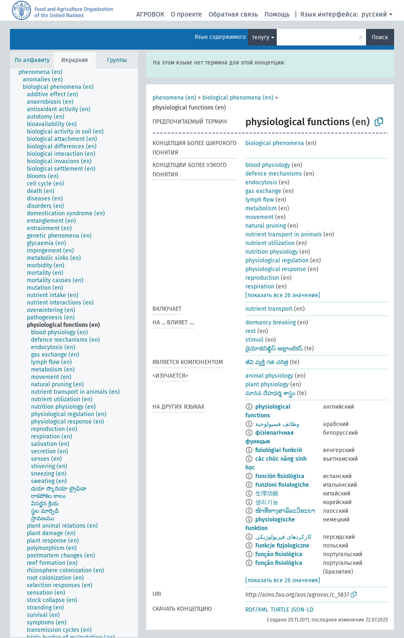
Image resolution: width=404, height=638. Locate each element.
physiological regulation (277, 260)
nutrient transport (268, 308)
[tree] (74, 353)
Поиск (380, 37)
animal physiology (269, 375)
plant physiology (267, 384)
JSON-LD (302, 609)
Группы (117, 60)
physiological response (275, 269)
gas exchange (263, 191)
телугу (260, 37)
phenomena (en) (174, 97)
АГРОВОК (150, 14)
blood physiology (267, 165)
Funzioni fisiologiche (282, 484)
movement (259, 217)
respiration (259, 286)
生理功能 (266, 493)
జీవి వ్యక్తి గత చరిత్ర (266, 362)
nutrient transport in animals (283, 234)
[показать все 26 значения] (282, 295)
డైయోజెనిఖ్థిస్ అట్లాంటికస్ (274, 348)
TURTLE (280, 609)
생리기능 (266, 502)
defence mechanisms (273, 173)
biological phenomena (274, 143)
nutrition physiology (271, 251)
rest (250, 331)
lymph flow (259, 199)
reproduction (262, 277)
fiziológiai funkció (278, 450)
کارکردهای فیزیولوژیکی (283, 536)
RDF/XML (257, 609)
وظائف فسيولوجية (277, 424)
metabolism (261, 208)
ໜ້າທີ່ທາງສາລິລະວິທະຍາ (285, 510)
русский (374, 14)
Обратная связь (233, 14)
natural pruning (265, 225)
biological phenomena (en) (237, 97)
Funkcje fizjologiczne (282, 545)
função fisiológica (278, 554)
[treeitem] (44, 72)
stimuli (254, 339)
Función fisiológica (279, 476)
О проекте (186, 14)
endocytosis (261, 182)
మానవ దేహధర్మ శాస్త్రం (270, 393)
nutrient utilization (270, 243)
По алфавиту (32, 60)
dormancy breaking (270, 322)
